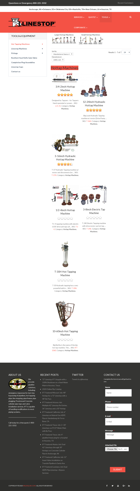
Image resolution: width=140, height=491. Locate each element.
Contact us (15, 71)
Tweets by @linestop (80, 379)
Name (107, 387)
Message (109, 431)
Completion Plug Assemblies (23, 62)
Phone (108, 402)
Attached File (111, 445)
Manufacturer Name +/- (62, 54)
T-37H (54, 175)
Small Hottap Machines (90, 35)
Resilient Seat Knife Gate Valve (24, 58)
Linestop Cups (17, 67)
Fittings (14, 53)
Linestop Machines (19, 49)
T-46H (88, 121)
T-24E (88, 229)
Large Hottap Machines (64, 35)
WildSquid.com (29, 486)
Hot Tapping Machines (20, 44)
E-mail (108, 416)
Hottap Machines (71, 175)
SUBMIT (117, 469)
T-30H (74, 288)
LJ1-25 (58, 106)
